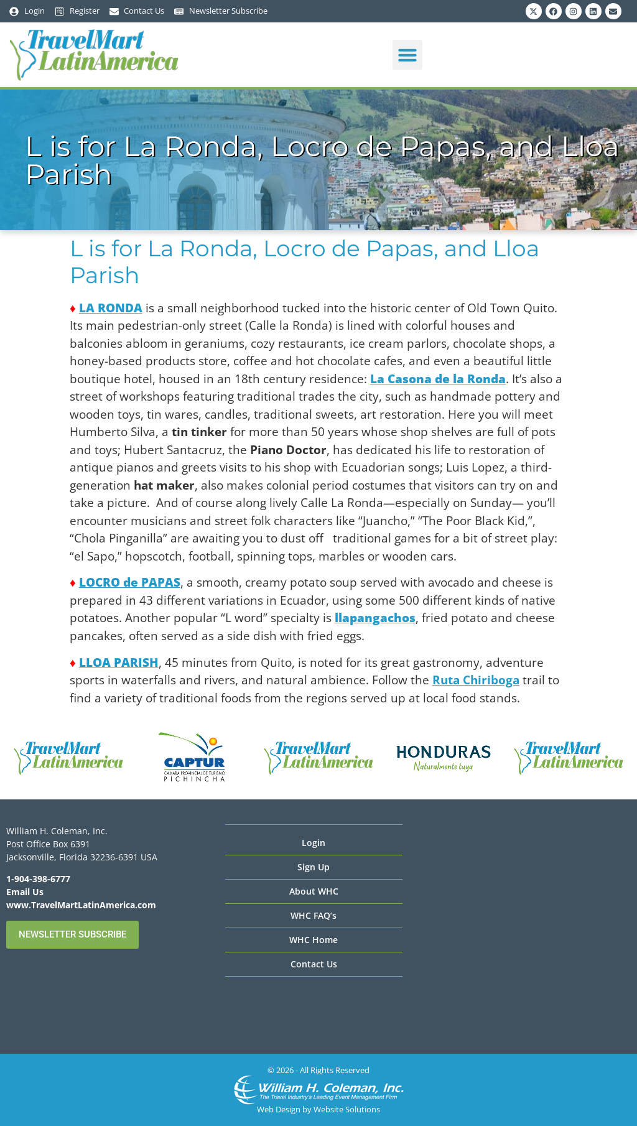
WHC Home (313, 940)
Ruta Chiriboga (475, 680)
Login (313, 843)
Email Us (25, 892)
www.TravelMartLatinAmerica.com (81, 905)
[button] (407, 55)
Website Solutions (347, 1109)
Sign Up (313, 867)
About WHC (313, 891)
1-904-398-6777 (38, 879)
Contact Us (314, 964)
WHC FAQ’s (314, 915)
